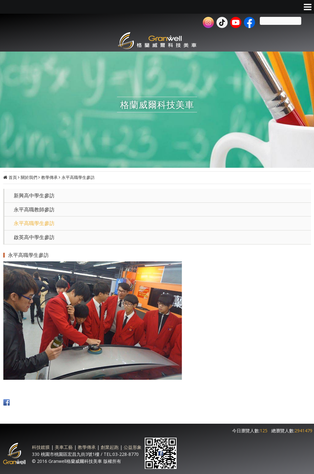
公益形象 (133, 447)
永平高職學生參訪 (78, 177)
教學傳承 (49, 177)
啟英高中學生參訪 (34, 237)
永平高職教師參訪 (34, 209)
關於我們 (29, 177)
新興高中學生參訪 (34, 195)
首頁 (13, 177)
